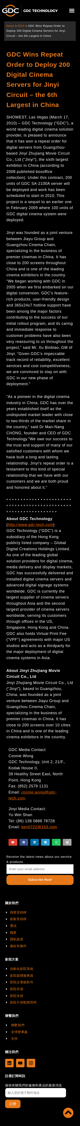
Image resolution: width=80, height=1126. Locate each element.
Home (10, 25)
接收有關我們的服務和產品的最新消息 (33, 1085)
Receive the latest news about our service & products (39, 859)
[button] (71, 10)
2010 (21, 25)
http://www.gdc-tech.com (30, 525)
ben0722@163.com (39, 827)
